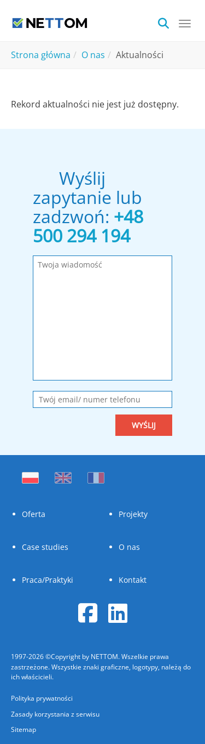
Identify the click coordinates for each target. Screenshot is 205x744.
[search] (166, 22)
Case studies (45, 547)
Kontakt (133, 580)
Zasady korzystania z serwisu (55, 714)
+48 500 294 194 (88, 226)
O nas (129, 547)
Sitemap (23, 729)
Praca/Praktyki (47, 580)
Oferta (33, 514)
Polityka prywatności (42, 698)
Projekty (133, 514)
